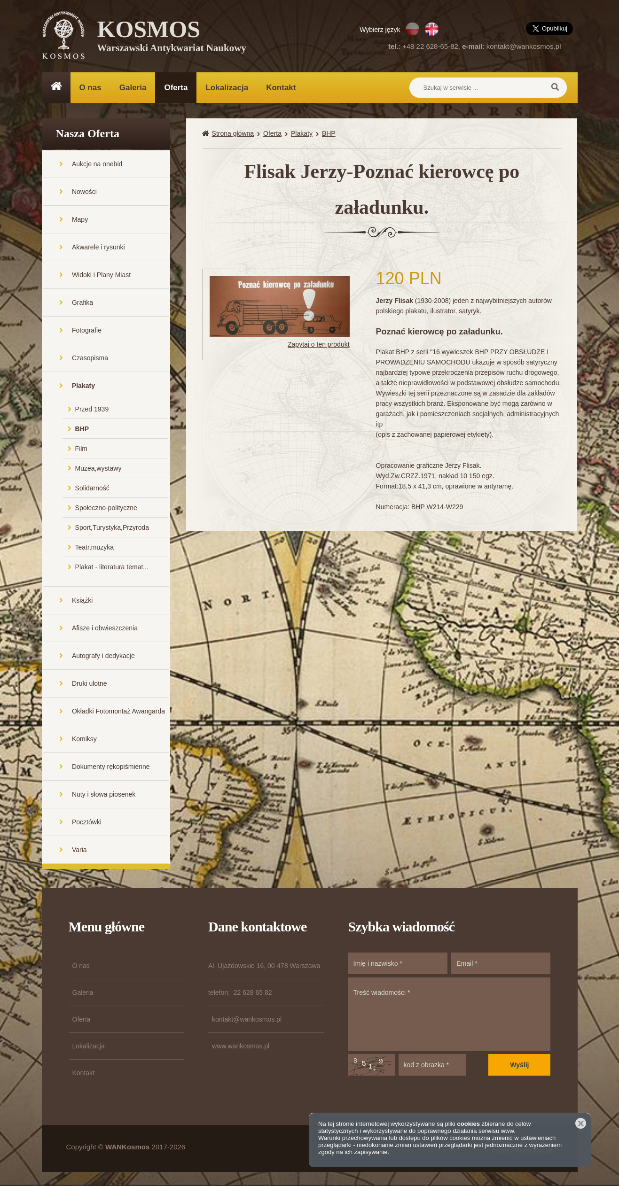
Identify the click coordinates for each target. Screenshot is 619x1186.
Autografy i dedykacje (103, 655)
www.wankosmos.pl (240, 1046)
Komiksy (84, 739)
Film (81, 448)
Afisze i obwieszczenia (105, 628)
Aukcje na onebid (97, 164)
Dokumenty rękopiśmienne (111, 766)
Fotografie (87, 330)
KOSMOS (171, 37)
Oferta (176, 87)
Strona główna (233, 133)
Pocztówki (87, 822)
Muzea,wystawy (98, 468)
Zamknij (580, 1123)
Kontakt (281, 87)
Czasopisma (90, 358)
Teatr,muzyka (94, 547)
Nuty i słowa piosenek (103, 794)
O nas (90, 87)
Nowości (84, 191)
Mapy (80, 219)
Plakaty (83, 385)
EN (431, 29)
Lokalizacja (226, 87)
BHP (82, 429)
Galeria (133, 87)
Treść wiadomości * (449, 1014)
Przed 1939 (92, 409)
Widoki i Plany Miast (101, 275)
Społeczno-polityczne (106, 508)
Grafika (82, 302)
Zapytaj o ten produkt (319, 344)
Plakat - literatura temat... (112, 567)
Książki (82, 600)
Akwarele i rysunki (98, 247)
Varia (79, 849)
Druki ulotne (89, 683)
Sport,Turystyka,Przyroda (112, 527)
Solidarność (92, 488)
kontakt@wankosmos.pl (523, 46)
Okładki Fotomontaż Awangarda (118, 711)
